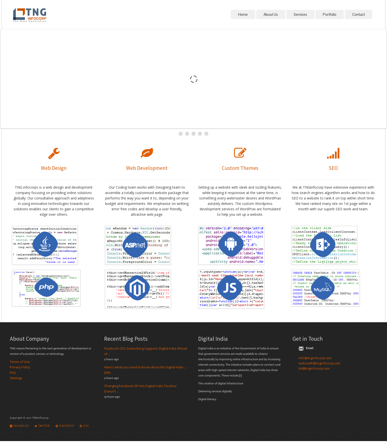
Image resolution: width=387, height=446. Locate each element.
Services (300, 14)
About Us (271, 14)
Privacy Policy (20, 367)
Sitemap (16, 378)
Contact (358, 14)
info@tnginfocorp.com (315, 358)
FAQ (13, 372)
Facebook (19, 426)
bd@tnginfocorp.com (314, 368)
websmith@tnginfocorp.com (319, 363)
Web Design (54, 168)
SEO (333, 168)
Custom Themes (240, 168)
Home (243, 14)
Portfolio (329, 14)
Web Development (147, 168)
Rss (84, 426)
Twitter (42, 426)
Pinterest (65, 426)
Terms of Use (20, 361)
